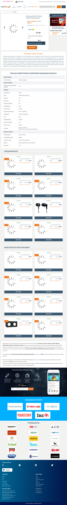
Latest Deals (38, 482)
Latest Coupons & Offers (40, 479)
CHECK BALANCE (42, 1)
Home (37, 476)
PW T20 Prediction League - (7, 497)
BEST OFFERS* (35, 6)
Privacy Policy (4, 482)
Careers (37, 481)
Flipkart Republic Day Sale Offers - (8, 495)
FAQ (3, 479)
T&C (29, 38)
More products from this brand (17, 247)
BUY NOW (32, 47)
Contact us (39, 488)
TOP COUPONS (29, 6)
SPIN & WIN (19, 1)
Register (59, 6)
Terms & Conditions (5, 484)
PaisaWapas (30, 503)
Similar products (11, 151)
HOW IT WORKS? (49, 1)
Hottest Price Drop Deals (40, 484)
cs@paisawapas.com (39, 492)
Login (63, 6)
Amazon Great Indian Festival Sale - (9, 492)
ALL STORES (19, 6)
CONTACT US (55, 1)
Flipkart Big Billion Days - (7, 494)
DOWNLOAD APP (62, 1)
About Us (3, 476)
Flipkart (29, 22)
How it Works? (4, 481)
